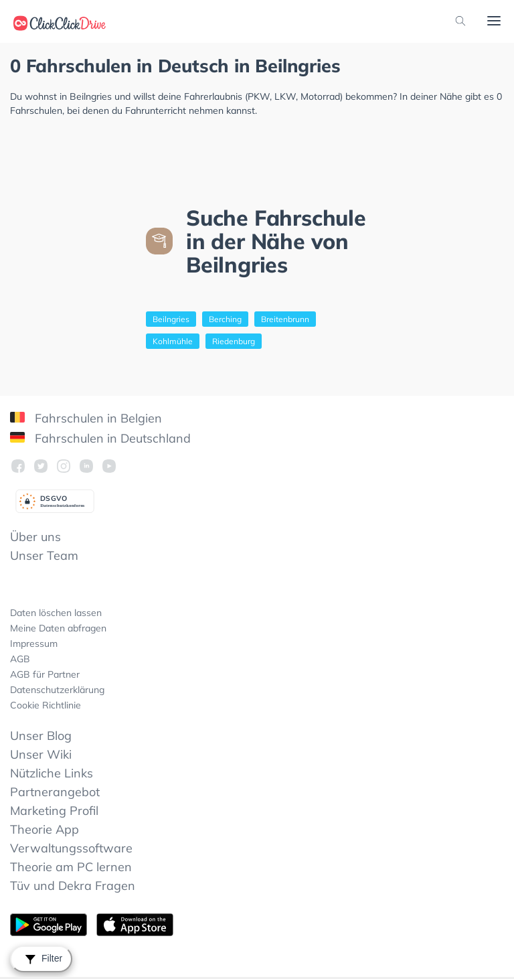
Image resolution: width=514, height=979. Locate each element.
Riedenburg (233, 341)
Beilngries (171, 319)
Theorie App (44, 829)
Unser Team (44, 555)
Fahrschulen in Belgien (86, 418)
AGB (20, 659)
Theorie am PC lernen (71, 867)
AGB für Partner (45, 674)
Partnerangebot (55, 792)
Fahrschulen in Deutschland (100, 438)
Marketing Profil (54, 810)
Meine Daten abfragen (58, 628)
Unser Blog (41, 735)
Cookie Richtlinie (45, 705)
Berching (225, 319)
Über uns (35, 536)
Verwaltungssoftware (71, 848)
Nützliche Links (51, 773)
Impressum (34, 643)
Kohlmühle (173, 341)
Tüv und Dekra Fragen (72, 885)
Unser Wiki (41, 754)
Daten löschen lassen (56, 613)
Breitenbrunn (285, 319)
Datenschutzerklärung (57, 690)
